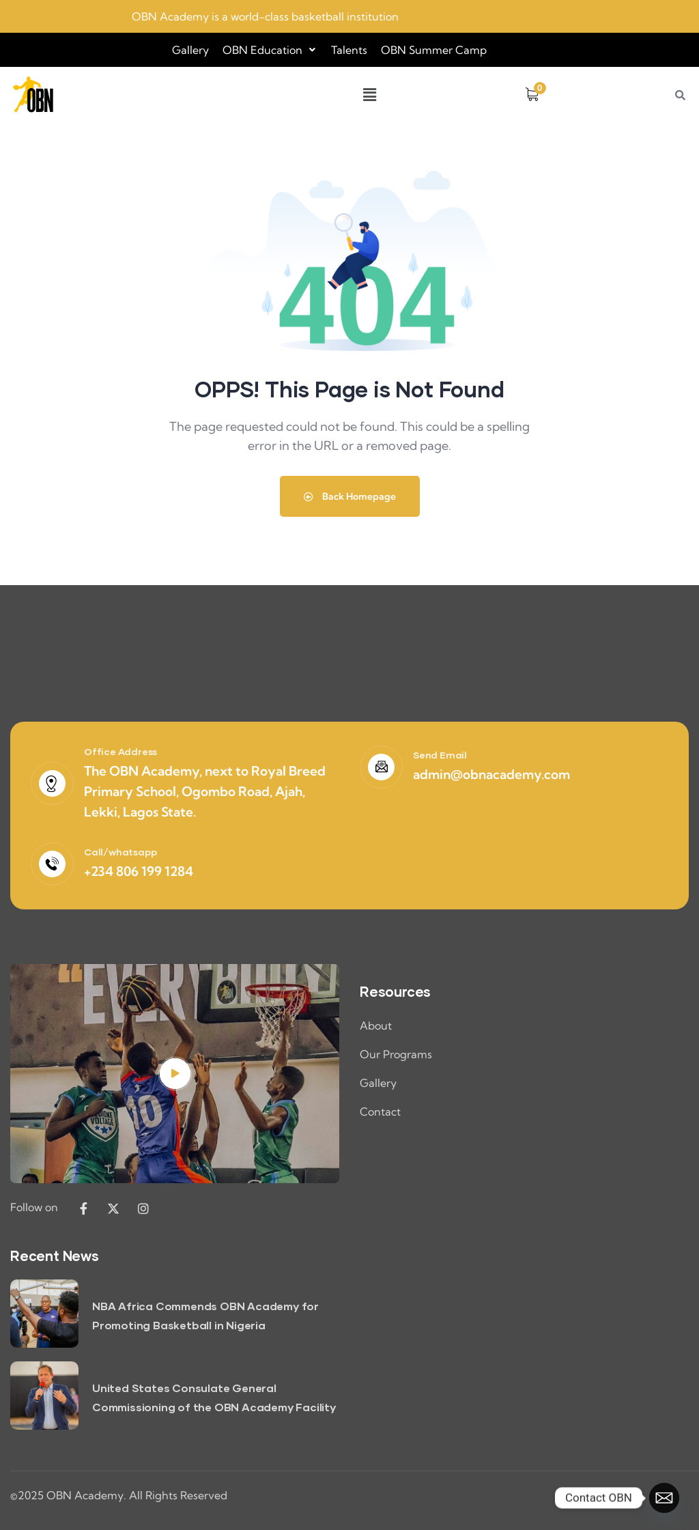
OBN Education (270, 50)
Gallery (190, 50)
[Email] (664, 1498)
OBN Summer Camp (434, 50)
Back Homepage (350, 496)
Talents (349, 50)
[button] (270, 50)
